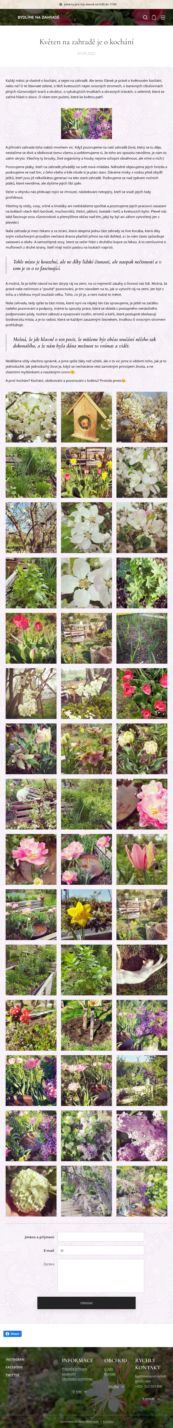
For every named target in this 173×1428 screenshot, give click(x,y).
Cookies (108, 1421)
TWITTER (13, 1375)
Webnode (92, 1421)
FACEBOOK (14, 1367)
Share (12, 1334)
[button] (144, 17)
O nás (108, 1369)
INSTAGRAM (15, 1359)
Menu (163, 17)
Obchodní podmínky (77, 1379)
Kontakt (110, 1374)
